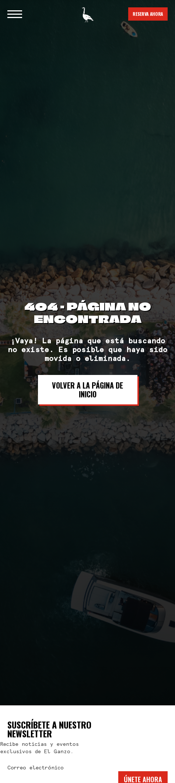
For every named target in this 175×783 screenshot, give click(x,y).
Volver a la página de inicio (87, 390)
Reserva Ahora (148, 14)
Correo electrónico (35, 767)
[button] (14, 14)
